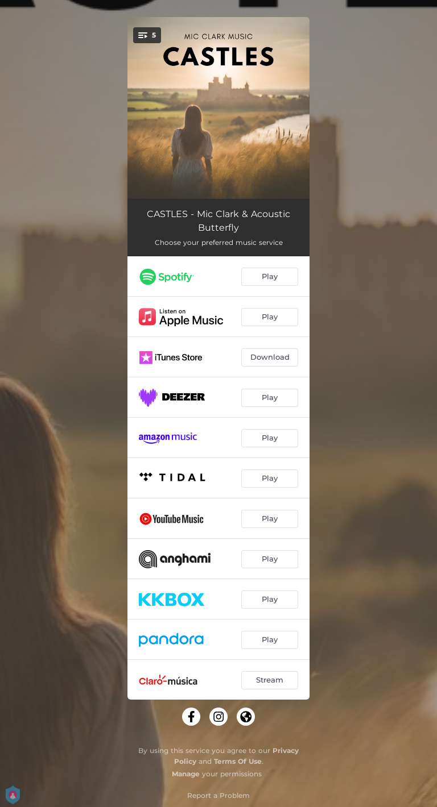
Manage (186, 773)
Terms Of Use (238, 761)
